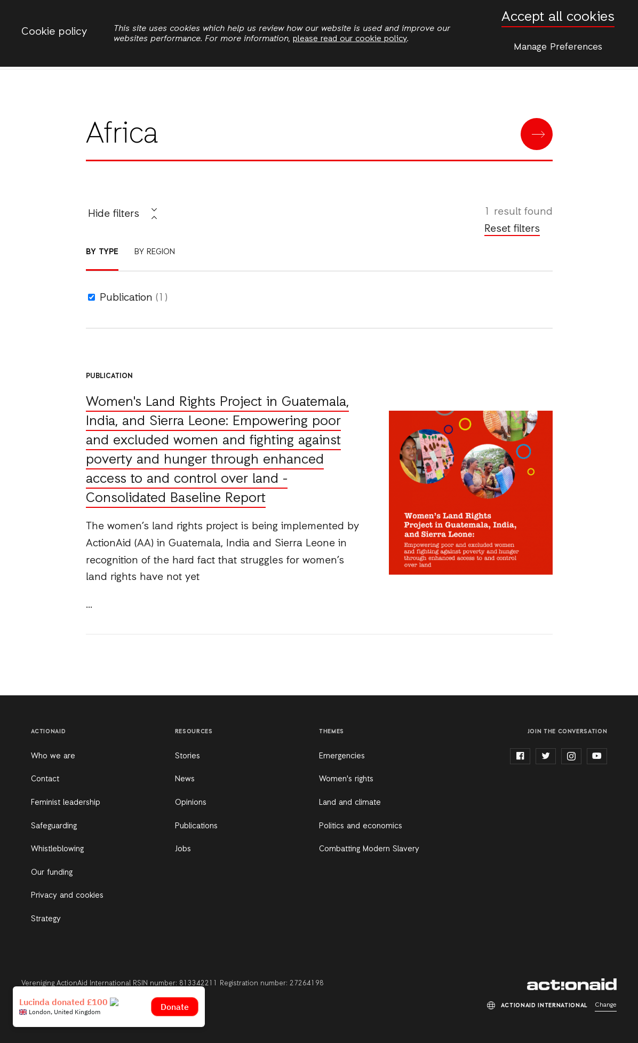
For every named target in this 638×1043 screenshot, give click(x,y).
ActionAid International (572, 984)
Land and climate (350, 802)
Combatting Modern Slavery (369, 849)
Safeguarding (54, 826)
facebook (520, 756)
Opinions (190, 802)
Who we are (53, 756)
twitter (546, 756)
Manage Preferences (558, 47)
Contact (45, 779)
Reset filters (512, 229)
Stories (187, 756)
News (185, 779)
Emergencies (342, 756)
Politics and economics (360, 826)
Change (606, 1005)
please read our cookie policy (350, 39)
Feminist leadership (65, 802)
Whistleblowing (57, 849)
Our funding (52, 872)
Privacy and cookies (67, 895)
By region (154, 252)
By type (102, 252)
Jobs (183, 849)
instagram (571, 756)
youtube (597, 756)
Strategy (46, 919)
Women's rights (346, 779)
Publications (196, 826)
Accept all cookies (558, 17)
